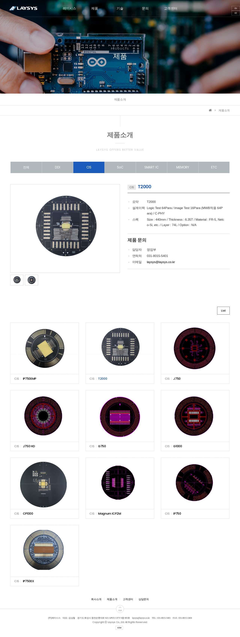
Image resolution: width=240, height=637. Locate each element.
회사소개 (96, 599)
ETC (214, 167)
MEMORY (182, 167)
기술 (120, 8)
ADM (119, 627)
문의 (145, 8)
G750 (102, 446)
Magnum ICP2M (109, 513)
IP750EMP (29, 379)
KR (236, 13)
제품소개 (120, 99)
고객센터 (170, 8)
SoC (120, 167)
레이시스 (69, 8)
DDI (57, 167)
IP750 (177, 513)
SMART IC (151, 167)
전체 (26, 167)
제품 (94, 8)
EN (236, 8)
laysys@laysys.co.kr (161, 262)
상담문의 (144, 599)
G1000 (177, 446)
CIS (89, 167)
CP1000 (28, 513)
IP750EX (28, 581)
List (223, 311)
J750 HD (29, 446)
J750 (177, 379)
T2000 (102, 379)
